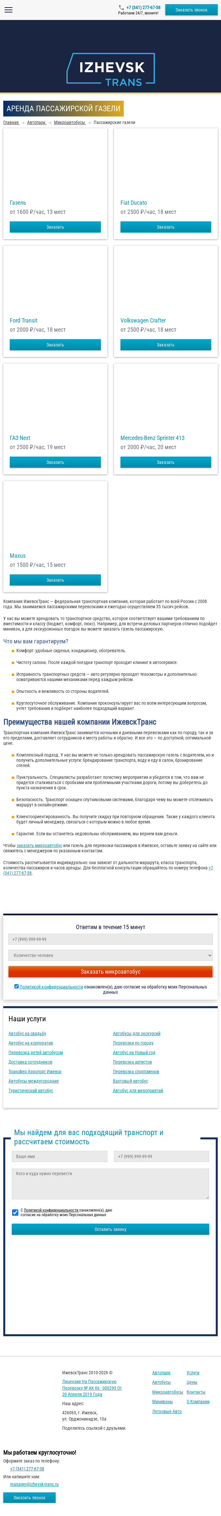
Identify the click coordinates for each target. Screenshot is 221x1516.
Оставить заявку (110, 1229)
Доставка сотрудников (30, 1062)
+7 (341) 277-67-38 (143, 7)
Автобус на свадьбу (27, 1033)
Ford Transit (23, 320)
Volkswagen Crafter (143, 320)
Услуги (193, 1372)
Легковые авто (167, 1411)
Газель (18, 203)
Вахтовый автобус (130, 1081)
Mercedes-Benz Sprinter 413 (152, 438)
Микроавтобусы (167, 1392)
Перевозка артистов (132, 1062)
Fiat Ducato (133, 203)
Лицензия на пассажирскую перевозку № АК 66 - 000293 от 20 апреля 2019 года (92, 1388)
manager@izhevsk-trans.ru (34, 1484)
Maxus (18, 556)
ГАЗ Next (20, 438)
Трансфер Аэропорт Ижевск (35, 1071)
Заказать (55, 227)
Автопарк (161, 1372)
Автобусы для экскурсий (136, 1033)
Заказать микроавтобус (110, 971)
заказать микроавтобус (39, 845)
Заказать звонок (191, 9)
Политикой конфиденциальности (51, 986)
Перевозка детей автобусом (36, 1052)
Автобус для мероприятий (138, 1090)
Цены (192, 1382)
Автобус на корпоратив (31, 1043)
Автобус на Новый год (134, 1052)
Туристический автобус (31, 1090)
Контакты (196, 1392)
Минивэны (162, 1401)
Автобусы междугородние (34, 1081)
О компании (198, 1401)
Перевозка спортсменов (136, 1071)
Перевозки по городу (133, 1043)
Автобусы (161, 1382)
